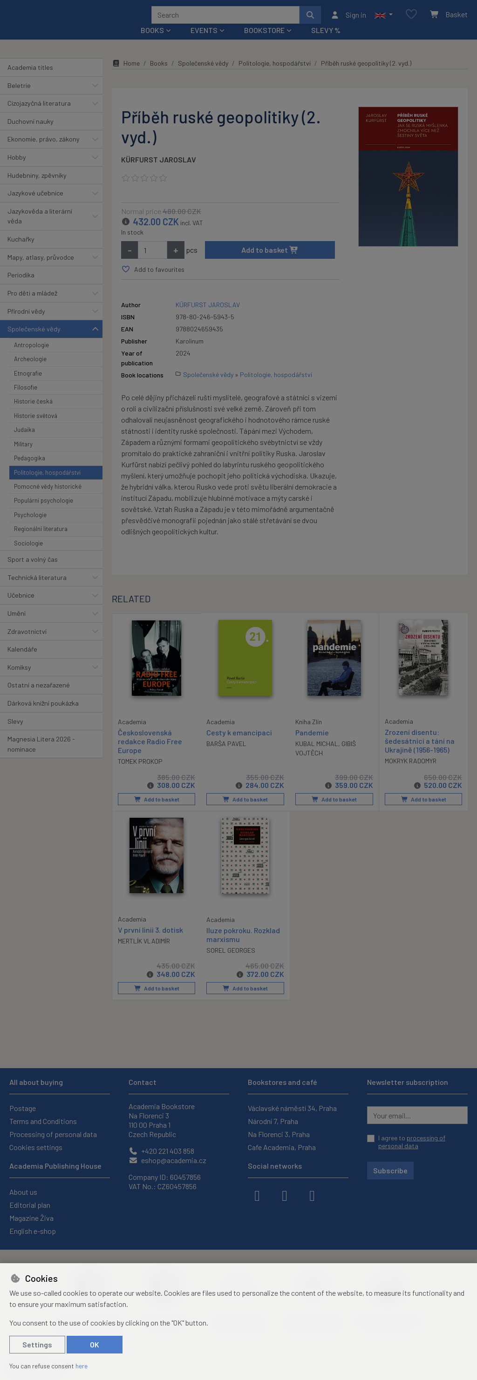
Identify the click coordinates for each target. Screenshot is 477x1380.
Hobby (16, 170)
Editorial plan (29, 1204)
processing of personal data (411, 1142)
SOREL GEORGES (230, 962)
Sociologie (28, 555)
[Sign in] (348, 21)
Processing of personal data (53, 1134)
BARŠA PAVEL (226, 756)
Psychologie (30, 527)
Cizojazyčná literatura (39, 116)
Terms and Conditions (43, 1121)
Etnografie (28, 385)
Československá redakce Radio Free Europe (150, 753)
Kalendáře (22, 662)
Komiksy (19, 680)
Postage (22, 1108)
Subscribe (390, 1170)
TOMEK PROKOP (140, 773)
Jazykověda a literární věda (39, 229)
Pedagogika (29, 470)
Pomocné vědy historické (48, 499)
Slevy (15, 733)
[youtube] (312, 1194)
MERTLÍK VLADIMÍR (144, 952)
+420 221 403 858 (161, 1150)
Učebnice (20, 608)
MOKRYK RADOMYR (410, 773)
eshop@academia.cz (167, 1160)
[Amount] (152, 262)
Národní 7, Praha (273, 1121)
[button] (384, 21)
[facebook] (257, 1194)
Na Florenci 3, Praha (279, 1134)
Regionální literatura (41, 541)
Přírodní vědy (26, 323)
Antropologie (31, 357)
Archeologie (30, 371)
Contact (143, 1081)
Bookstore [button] (264, 42)
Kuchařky (20, 252)
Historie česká (33, 413)
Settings (37, 1344)
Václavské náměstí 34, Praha (292, 1108)
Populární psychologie (43, 513)
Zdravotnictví (27, 643)
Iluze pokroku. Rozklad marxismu (243, 946)
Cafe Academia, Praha (282, 1147)
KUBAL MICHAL (316, 756)
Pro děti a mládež (32, 306)
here (81, 1366)
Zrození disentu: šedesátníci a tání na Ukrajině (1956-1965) (420, 753)
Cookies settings (35, 1147)
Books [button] (152, 42)
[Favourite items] (411, 21)
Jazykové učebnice (35, 205)
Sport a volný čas (32, 572)
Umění (16, 626)
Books (159, 76)
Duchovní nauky (30, 134)
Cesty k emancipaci (239, 744)
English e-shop (32, 1230)
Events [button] (204, 42)
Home (126, 76)
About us (23, 1191)
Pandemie (312, 744)
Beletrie (19, 97)
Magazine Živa (31, 1217)
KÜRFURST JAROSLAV (158, 172)
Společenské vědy (34, 341)
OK (94, 1344)
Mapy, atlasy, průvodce (40, 270)
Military (23, 456)
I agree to (411, 1142)
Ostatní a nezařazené (38, 697)
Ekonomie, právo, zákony (43, 151)
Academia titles (30, 80)
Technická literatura (37, 589)
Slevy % (326, 42)
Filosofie (25, 400)
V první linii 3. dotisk (150, 941)
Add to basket (270, 262)
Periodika (20, 287)
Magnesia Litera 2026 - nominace (41, 756)
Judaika (24, 442)
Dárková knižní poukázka (43, 716)
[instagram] (284, 1194)
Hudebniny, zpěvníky (37, 187)
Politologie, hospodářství (47, 484)
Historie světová (35, 428)
